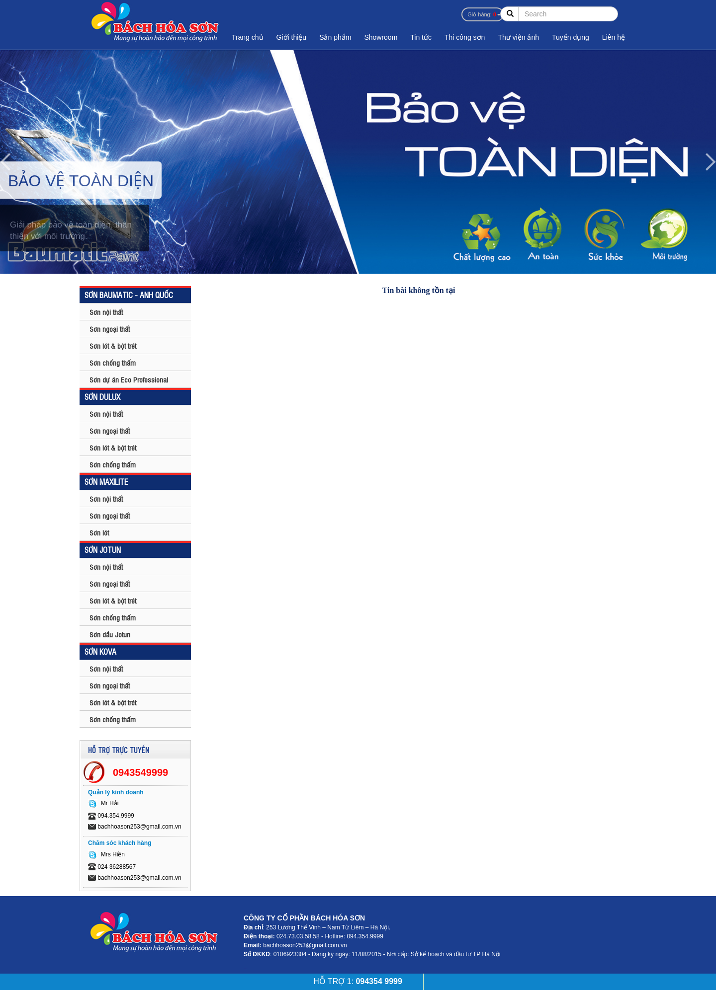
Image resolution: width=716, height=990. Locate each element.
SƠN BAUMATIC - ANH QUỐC (129, 294)
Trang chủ (248, 37)
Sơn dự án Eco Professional (129, 379)
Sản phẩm (335, 37)
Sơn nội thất (106, 311)
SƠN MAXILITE (106, 481)
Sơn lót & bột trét (113, 345)
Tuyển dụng (570, 37)
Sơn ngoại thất (110, 328)
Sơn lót (99, 532)
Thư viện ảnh (518, 37)
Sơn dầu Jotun (110, 634)
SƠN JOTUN (103, 549)
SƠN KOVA (100, 651)
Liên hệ (613, 37)
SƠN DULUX (102, 396)
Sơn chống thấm (113, 362)
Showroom (380, 37)
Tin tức (421, 37)
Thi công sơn (465, 37)
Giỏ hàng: (481, 14)
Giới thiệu (291, 37)
